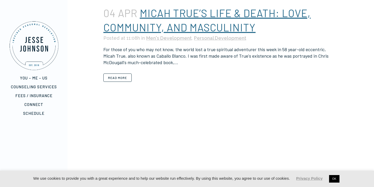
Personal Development (220, 38)
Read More (117, 77)
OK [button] (334, 178)
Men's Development (169, 38)
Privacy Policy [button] (309, 178)
